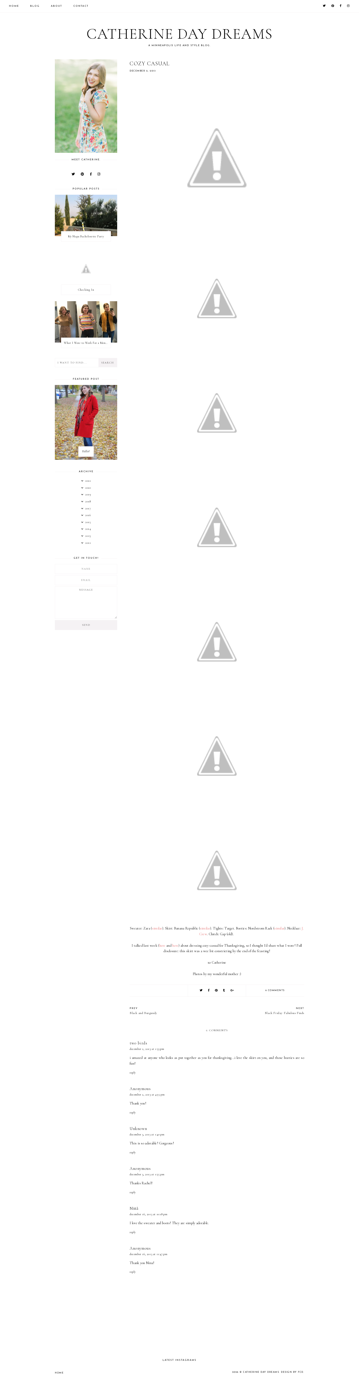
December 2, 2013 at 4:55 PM (147, 1094)
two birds (138, 1043)
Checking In (86, 289)
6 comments (275, 990)
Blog (35, 6)
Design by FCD (292, 1372)
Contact (81, 6)
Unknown (138, 1128)
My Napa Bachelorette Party (86, 236)
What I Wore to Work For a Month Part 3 (87, 343)
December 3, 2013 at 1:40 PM (147, 1134)
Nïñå (134, 1208)
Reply (133, 1072)
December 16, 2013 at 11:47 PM (148, 1254)
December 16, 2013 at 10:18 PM (148, 1214)
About (56, 6)
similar (157, 928)
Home (14, 6)
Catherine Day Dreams (180, 34)
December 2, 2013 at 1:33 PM (147, 1049)
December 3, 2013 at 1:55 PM (147, 1174)
